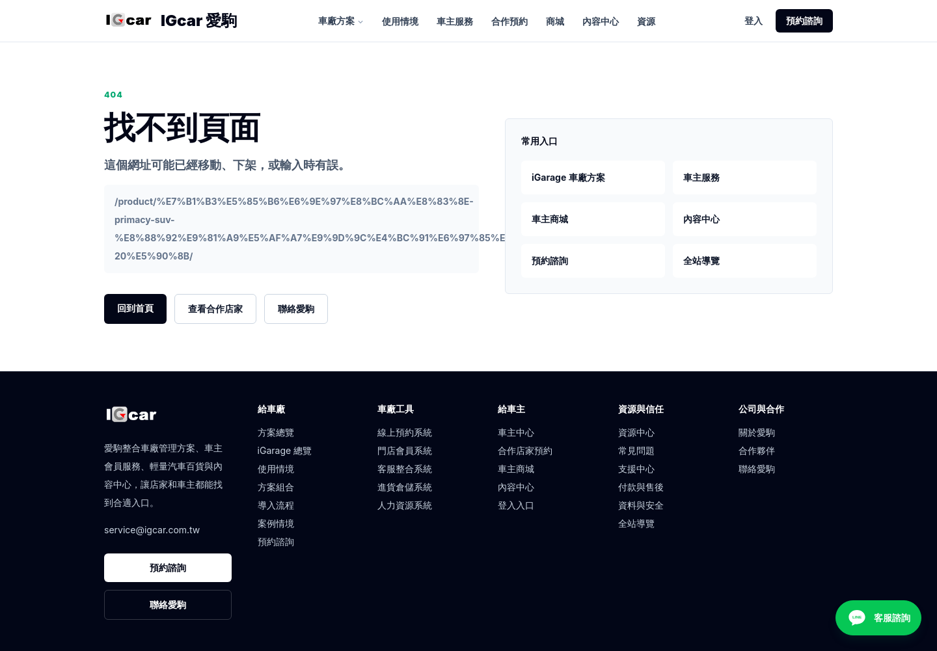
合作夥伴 (757, 450)
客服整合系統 (404, 468)
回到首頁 (135, 307)
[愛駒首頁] (128, 21)
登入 (753, 20)
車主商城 (550, 218)
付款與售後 (641, 486)
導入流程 (276, 505)
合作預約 (509, 21)
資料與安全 (641, 505)
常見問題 (636, 450)
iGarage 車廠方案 (568, 177)
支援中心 (636, 468)
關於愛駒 (757, 432)
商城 (555, 21)
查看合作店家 (215, 308)
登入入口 (516, 505)
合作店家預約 (525, 450)
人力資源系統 (404, 505)
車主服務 (455, 21)
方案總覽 (276, 432)
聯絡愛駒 (296, 308)
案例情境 (276, 523)
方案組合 (276, 486)
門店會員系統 (404, 450)
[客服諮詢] (878, 617)
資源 (646, 21)
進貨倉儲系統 (404, 486)
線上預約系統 (404, 432)
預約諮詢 (804, 20)
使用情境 (400, 21)
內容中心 (600, 21)
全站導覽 (701, 260)
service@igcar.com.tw (152, 529)
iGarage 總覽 (285, 450)
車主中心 (516, 432)
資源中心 (636, 432)
